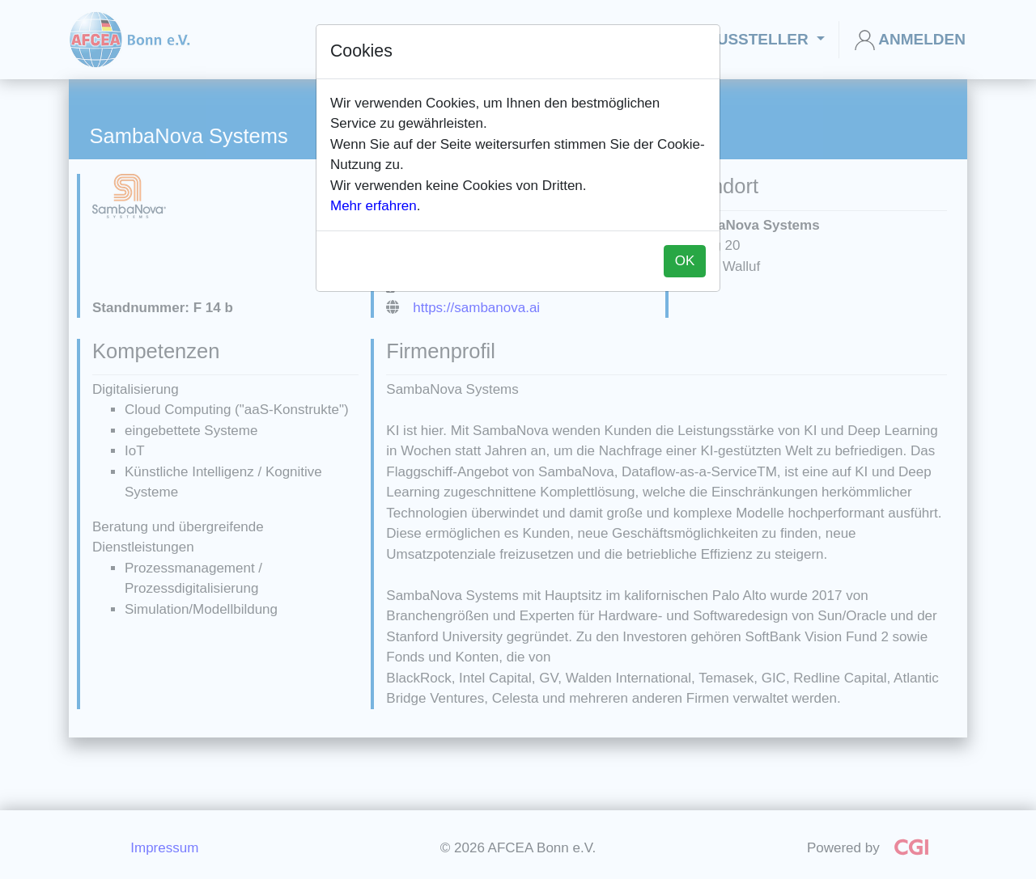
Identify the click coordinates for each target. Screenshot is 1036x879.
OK (685, 260)
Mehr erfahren (373, 205)
